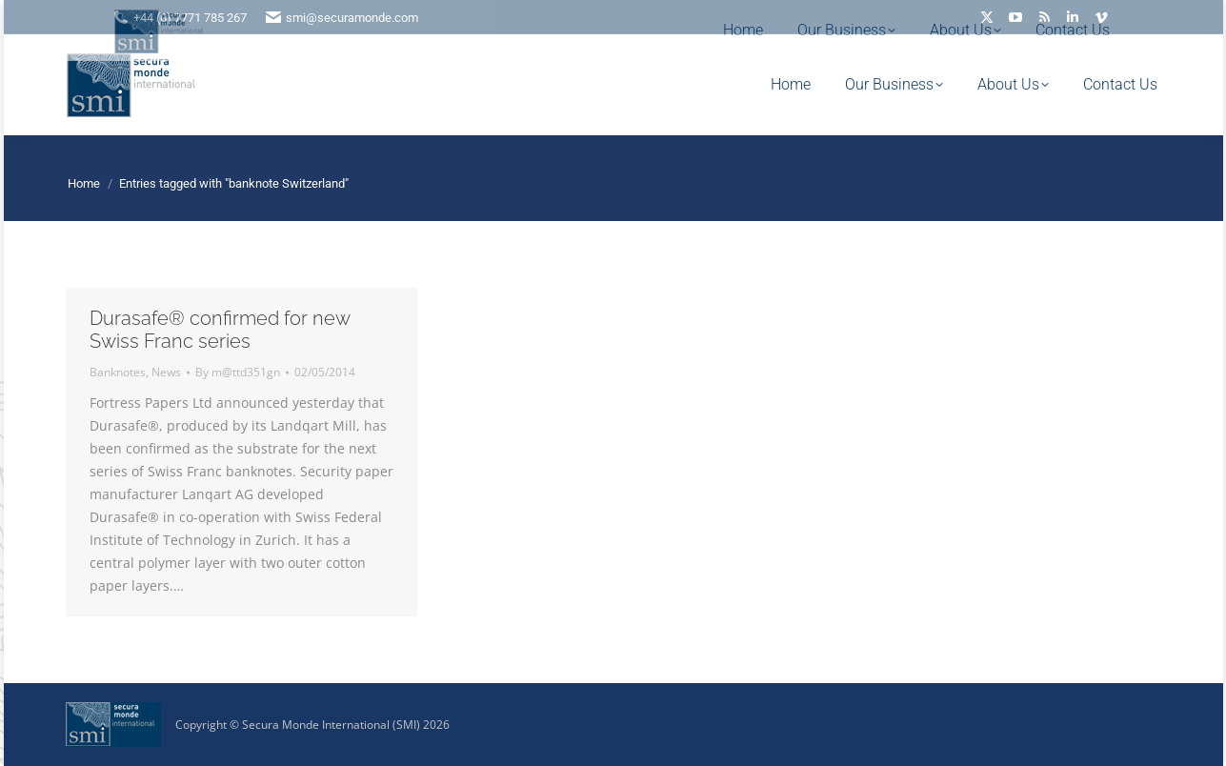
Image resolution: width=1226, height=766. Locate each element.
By (237, 372)
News (166, 372)
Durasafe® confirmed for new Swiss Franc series (220, 330)
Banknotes (118, 372)
